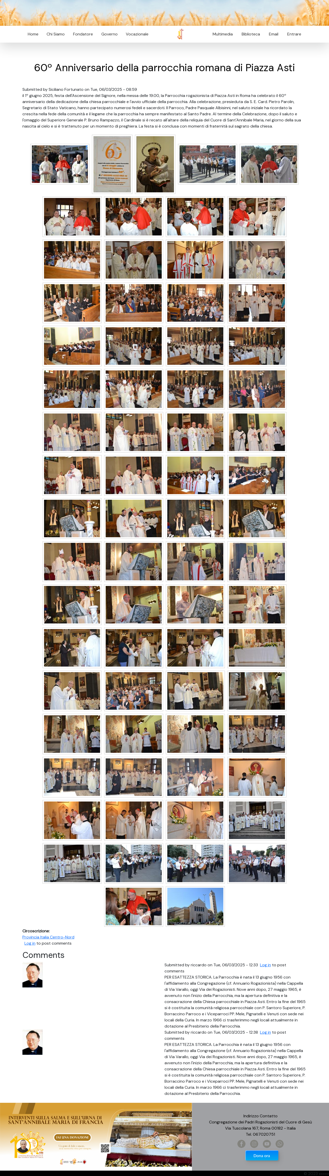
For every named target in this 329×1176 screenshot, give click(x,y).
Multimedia (223, 34)
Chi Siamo (56, 34)
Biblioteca (251, 34)
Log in (29, 943)
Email (272, 34)
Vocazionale (137, 34)
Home (33, 34)
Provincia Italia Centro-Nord (48, 937)
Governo (109, 34)
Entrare (294, 34)
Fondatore (83, 34)
